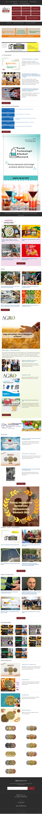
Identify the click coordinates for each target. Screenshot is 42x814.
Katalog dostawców (24, 1)
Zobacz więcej (6, 131)
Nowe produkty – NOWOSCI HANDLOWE (30, 213)
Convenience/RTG (35, 13)
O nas (7, 1)
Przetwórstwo (35, 8)
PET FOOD (19, 18)
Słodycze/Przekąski (26, 13)
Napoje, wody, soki (16, 13)
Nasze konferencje (14, 1)
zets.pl (24, 812)
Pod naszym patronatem (30, 22)
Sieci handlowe (21, 215)
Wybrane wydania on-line (18, 22)
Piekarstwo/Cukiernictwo (33, 18)
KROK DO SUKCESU (33, 1)
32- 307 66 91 (21, 802)
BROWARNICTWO (26, 8)
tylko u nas (9, 22)
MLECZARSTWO (16, 8)
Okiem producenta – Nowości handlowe (12, 213)
